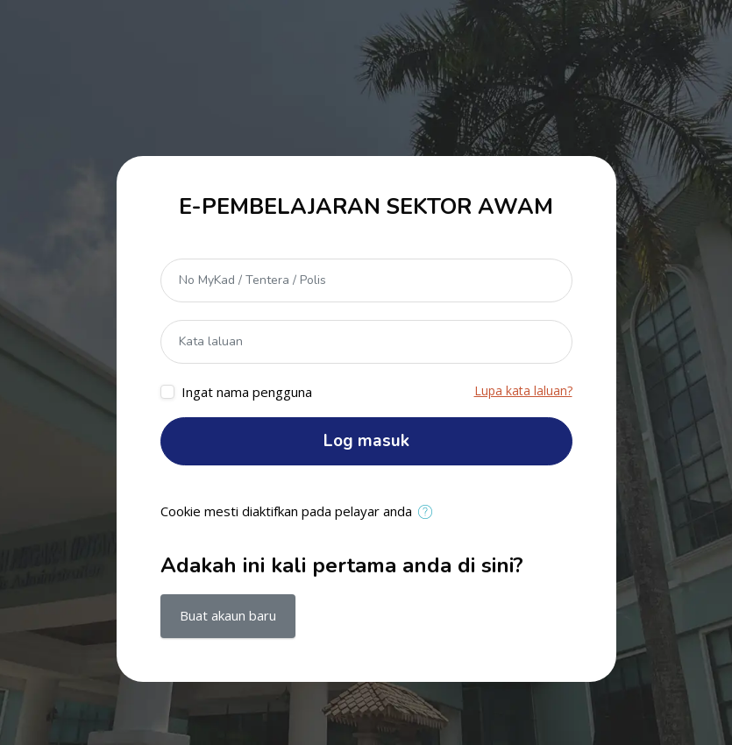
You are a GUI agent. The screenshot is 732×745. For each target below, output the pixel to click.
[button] (429, 512)
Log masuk (366, 440)
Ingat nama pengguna (246, 392)
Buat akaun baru (228, 615)
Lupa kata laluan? (523, 390)
